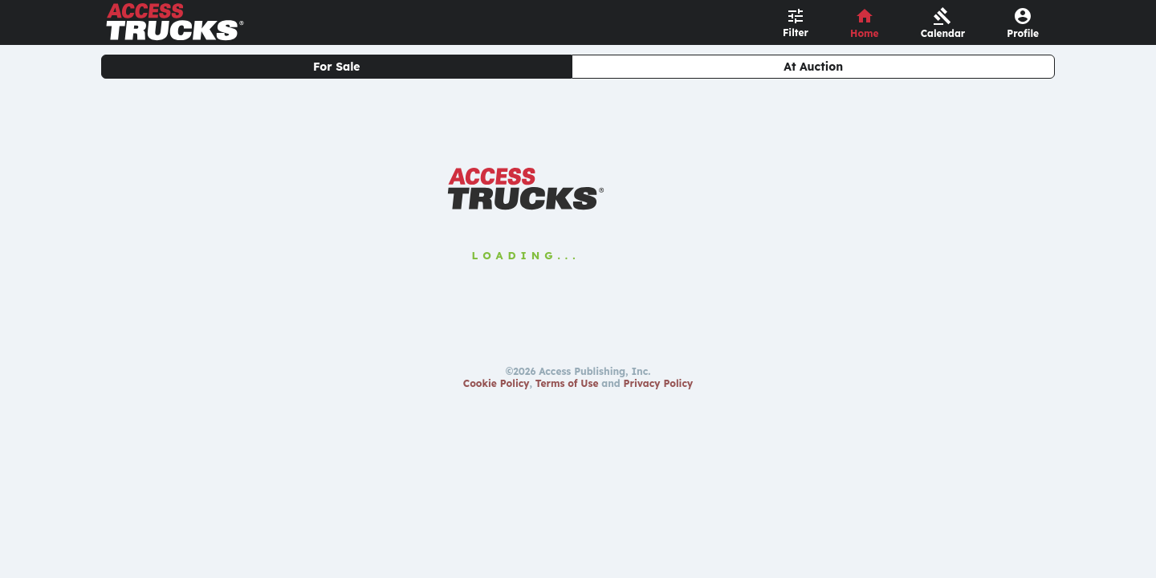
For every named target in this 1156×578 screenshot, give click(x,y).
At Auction (813, 66)
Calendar (943, 33)
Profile (1023, 33)
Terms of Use (567, 383)
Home (864, 33)
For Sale (336, 66)
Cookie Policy (496, 383)
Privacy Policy (659, 383)
